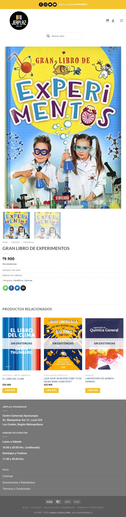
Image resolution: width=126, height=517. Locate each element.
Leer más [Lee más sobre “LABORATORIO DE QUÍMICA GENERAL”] (93, 390)
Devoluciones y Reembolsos (18, 482)
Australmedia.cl (84, 512)
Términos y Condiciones (16, 488)
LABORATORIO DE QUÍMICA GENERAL (99, 380)
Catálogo (7, 476)
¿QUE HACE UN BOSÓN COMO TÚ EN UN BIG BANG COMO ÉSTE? (63, 380)
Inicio (5, 242)
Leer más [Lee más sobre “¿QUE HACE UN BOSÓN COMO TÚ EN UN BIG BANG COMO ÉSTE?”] (51, 390)
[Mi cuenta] (113, 20)
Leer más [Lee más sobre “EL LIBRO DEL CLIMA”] (10, 390)
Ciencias (15, 242)
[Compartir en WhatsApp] (5, 288)
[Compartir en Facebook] (11, 288)
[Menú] (122, 20)
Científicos (28, 242)
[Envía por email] (23, 288)
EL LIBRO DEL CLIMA (13, 378)
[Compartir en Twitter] (17, 288)
